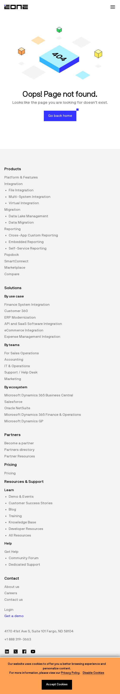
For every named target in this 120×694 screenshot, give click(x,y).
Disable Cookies (93, 673)
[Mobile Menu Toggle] (113, 7)
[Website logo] (16, 7)
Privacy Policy (70, 673)
